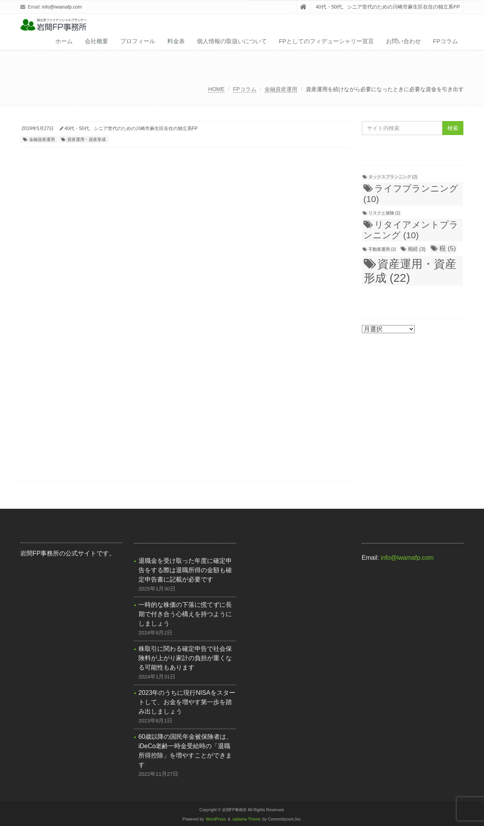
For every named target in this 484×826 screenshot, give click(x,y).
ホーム (64, 41)
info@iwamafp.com (62, 7)
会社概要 (96, 41)
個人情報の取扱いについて (232, 41)
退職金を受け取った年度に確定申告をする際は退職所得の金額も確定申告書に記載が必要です (185, 570)
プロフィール (137, 41)
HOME (216, 89)
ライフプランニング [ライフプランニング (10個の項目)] (410, 194)
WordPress (216, 819)
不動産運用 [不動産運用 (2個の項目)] (382, 249)
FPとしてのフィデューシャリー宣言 (326, 41)
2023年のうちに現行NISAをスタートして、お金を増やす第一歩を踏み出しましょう (187, 702)
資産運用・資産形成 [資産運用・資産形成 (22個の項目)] (410, 270)
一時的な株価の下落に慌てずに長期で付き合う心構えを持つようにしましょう (185, 614)
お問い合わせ (403, 41)
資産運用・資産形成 (86, 139)
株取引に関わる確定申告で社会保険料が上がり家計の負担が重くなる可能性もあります (185, 658)
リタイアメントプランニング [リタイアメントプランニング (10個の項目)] (410, 230)
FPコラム (445, 41)
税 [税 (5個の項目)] (447, 248)
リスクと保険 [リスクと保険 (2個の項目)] (384, 213)
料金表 (176, 41)
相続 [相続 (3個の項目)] (417, 249)
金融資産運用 (281, 89)
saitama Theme (247, 819)
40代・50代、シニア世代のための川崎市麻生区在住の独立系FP (131, 128)
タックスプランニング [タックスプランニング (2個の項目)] (392, 176)
